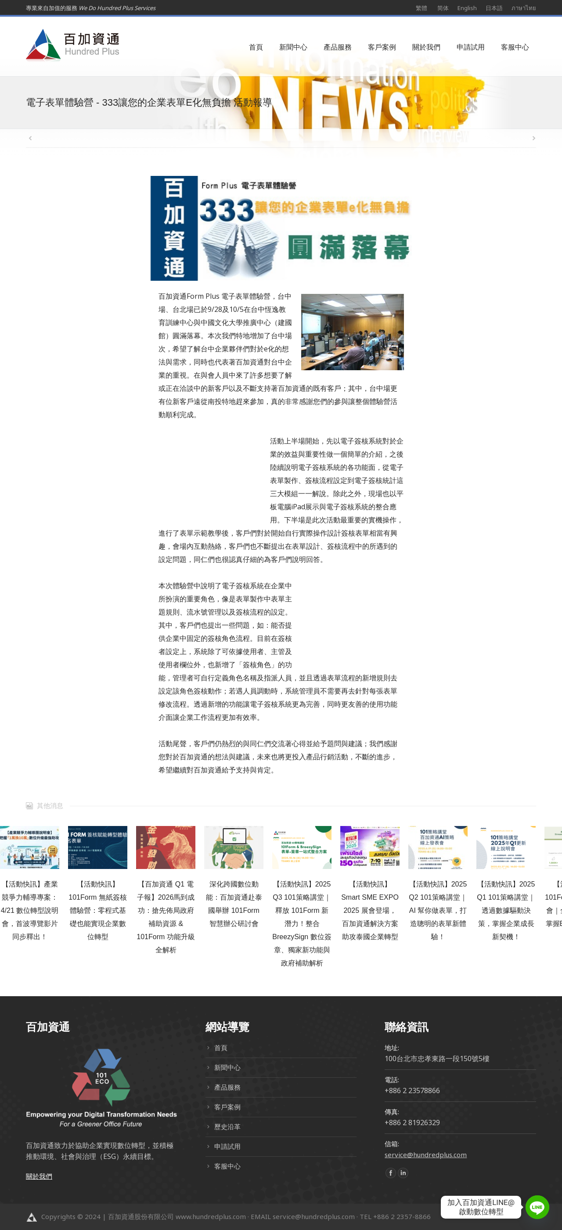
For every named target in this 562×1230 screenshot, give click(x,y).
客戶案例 (227, 1106)
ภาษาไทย (524, 8)
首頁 (220, 1047)
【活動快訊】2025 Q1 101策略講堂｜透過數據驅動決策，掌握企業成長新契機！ (506, 910)
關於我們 (39, 1176)
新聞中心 (227, 1067)
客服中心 (227, 1166)
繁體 (421, 8)
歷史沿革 (227, 1126)
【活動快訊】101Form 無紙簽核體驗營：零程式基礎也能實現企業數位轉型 (97, 910)
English (467, 8)
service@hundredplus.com (426, 1154)
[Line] (537, 1207)
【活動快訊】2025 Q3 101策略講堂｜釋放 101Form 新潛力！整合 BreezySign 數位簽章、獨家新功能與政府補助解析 (301, 923)
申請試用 (227, 1146)
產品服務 (227, 1087)
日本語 (494, 8)
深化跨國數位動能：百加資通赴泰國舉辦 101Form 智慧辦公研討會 (234, 903)
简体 (443, 8)
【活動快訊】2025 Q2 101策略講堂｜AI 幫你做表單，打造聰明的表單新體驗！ (438, 910)
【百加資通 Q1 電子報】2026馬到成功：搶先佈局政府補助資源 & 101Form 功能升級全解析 (166, 917)
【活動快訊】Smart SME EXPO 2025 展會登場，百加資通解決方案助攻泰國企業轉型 (370, 910)
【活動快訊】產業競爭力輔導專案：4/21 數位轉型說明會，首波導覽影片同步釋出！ (30, 910)
